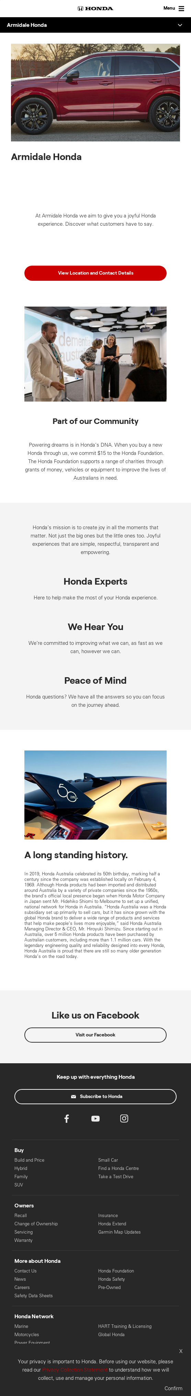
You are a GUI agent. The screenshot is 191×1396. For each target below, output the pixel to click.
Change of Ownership (36, 1224)
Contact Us (25, 1271)
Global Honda (111, 1335)
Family (21, 1177)
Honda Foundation (116, 1271)
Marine (21, 1326)
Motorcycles (26, 1335)
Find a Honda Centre (118, 1168)
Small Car (108, 1160)
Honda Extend (112, 1224)
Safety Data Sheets (33, 1296)
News (20, 1279)
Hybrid (20, 1168)
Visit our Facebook (95, 1035)
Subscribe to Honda (96, 1096)
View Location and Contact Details (95, 273)
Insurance (108, 1215)
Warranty (23, 1240)
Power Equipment (32, 1343)
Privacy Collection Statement (75, 1369)
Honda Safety (111, 1279)
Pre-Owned (109, 1287)
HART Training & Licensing (124, 1326)
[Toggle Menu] (167, 8)
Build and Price (29, 1160)
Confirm (173, 1388)
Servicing (23, 1232)
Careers (22, 1287)
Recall (20, 1215)
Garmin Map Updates (119, 1232)
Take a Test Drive (115, 1177)
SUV (18, 1185)
